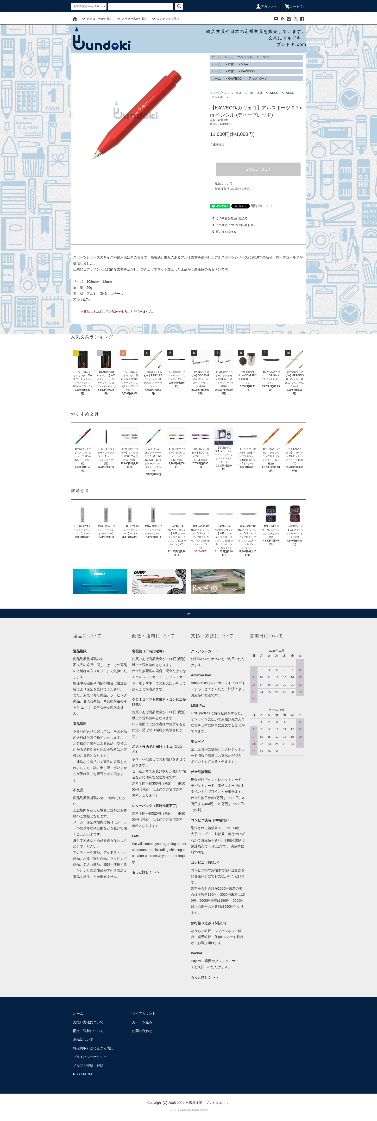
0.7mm (264, 57)
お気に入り (261, 205)
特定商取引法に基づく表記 (232, 188)
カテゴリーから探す (97, 18)
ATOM (87, 1074)
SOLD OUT (258, 169)
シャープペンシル (240, 57)
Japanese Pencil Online (194, 1109)
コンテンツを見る (165, 18)
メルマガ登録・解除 (88, 1065)
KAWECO (248, 71)
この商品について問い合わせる (233, 225)
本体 (231, 64)
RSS (76, 1074)
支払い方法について (88, 1022)
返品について (223, 183)
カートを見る (142, 1022)
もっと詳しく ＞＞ (146, 872)
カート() (294, 6)
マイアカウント (144, 1013)
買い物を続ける (223, 231)
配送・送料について (88, 1031)
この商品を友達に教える (229, 218)
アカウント (266, 6)
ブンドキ (174, 1109)
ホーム (216, 57)
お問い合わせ (142, 1031)
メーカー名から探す (132, 18)
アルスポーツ (257, 78)
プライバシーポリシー (90, 1057)
